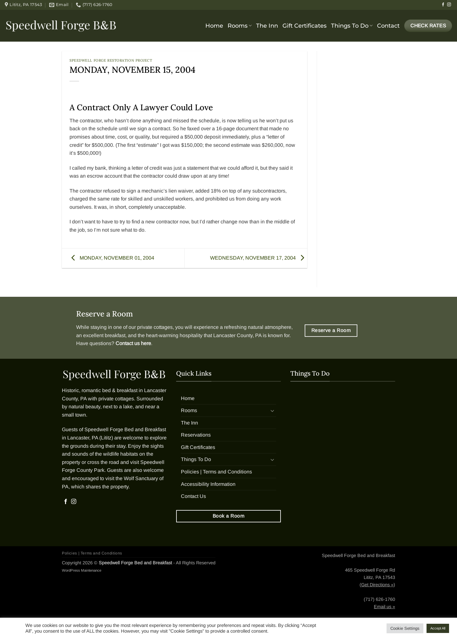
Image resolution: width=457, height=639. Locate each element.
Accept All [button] (437, 628)
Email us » (384, 606)
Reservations (196, 435)
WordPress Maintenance (81, 570)
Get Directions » (377, 584)
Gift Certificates (304, 25)
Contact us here (133, 343)
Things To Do (352, 25)
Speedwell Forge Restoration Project (111, 60)
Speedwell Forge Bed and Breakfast (125, 429)
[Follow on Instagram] (449, 5)
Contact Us (193, 496)
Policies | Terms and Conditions (216, 471)
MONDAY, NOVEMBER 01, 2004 (111, 258)
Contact (388, 25)
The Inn (267, 25)
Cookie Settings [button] (405, 628)
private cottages (155, 327)
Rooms (240, 25)
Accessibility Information (208, 484)
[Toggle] (272, 410)
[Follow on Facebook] (443, 5)
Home (214, 25)
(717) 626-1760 (379, 599)
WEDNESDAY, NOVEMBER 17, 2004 (258, 258)
